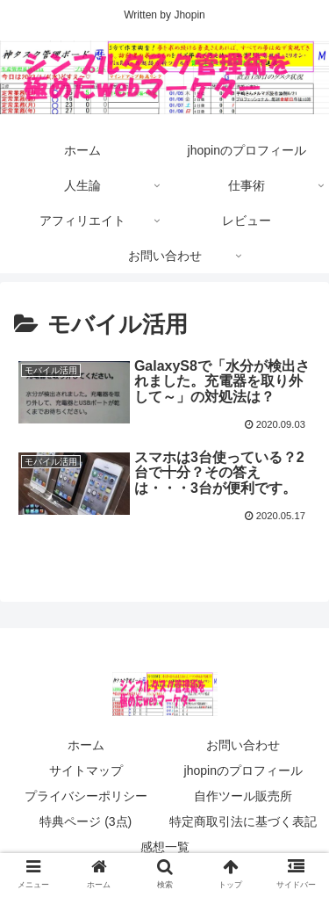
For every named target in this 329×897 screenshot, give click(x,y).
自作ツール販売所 (243, 796)
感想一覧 (165, 847)
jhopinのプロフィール (243, 770)
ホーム (86, 745)
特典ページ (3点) (85, 821)
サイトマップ (86, 770)
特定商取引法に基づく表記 (243, 821)
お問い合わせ (243, 745)
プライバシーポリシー (86, 796)
